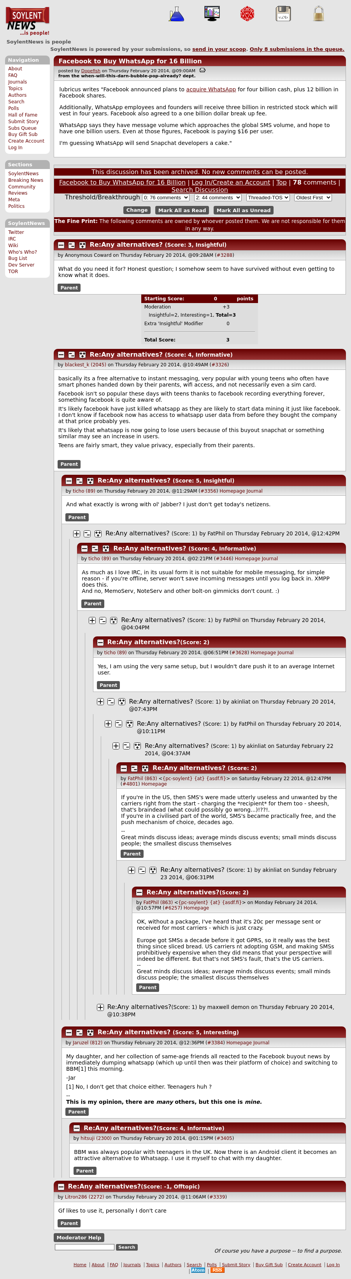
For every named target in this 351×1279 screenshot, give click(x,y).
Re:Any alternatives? (126, 244)
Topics (15, 88)
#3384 (215, 1043)
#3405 (224, 1138)
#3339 (217, 1197)
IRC (12, 239)
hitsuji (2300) (96, 1138)
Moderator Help (78, 1238)
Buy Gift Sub (22, 134)
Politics (16, 206)
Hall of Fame (22, 115)
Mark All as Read (182, 210)
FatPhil (216, 533)
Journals (17, 82)
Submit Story (23, 121)
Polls (13, 108)
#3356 (208, 491)
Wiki (13, 245)
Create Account (26, 141)
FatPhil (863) (142, 778)
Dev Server (21, 265)
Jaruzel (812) (88, 1043)
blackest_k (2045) (85, 365)
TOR (13, 271)
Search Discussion (200, 189)
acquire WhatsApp (211, 89)
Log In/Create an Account (231, 182)
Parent (69, 288)
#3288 (225, 255)
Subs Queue (22, 128)
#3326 (219, 365)
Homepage (232, 491)
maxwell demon (228, 1007)
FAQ (12, 75)
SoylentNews (27, 21)
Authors (17, 95)
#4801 (130, 784)
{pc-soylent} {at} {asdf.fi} (194, 778)
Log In (15, 147)
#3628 (239, 652)
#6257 (173, 908)
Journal (254, 491)
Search (16, 102)
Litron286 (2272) (84, 1197)
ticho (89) (84, 491)
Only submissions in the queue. (297, 49)
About (15, 68)
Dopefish (90, 70)
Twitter (16, 232)
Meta (14, 199)
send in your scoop (219, 49)
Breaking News (25, 180)
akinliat (241, 702)
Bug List (17, 258)
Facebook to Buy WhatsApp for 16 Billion (130, 61)
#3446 (224, 558)
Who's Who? (22, 252)
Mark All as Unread (244, 210)
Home (80, 1264)
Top (281, 182)
